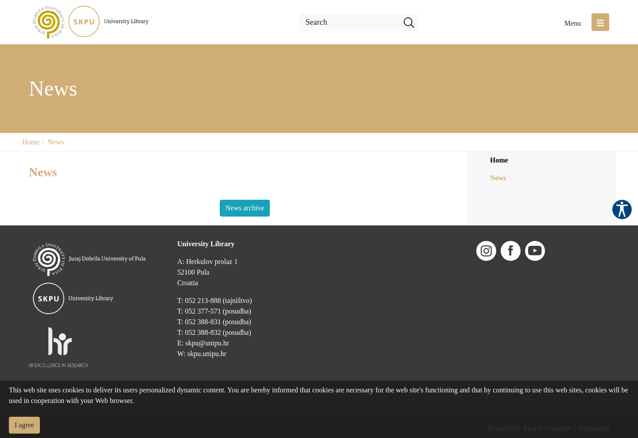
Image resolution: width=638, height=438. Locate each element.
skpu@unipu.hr (207, 343)
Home (30, 142)
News (56, 142)
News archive (245, 208)
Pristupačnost (622, 209)
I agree (24, 425)
